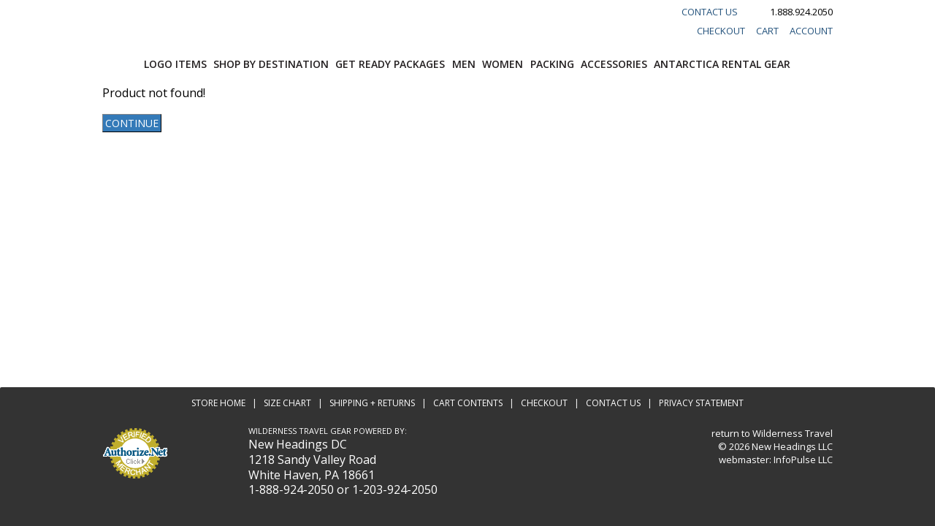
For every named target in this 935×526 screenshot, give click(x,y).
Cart (767, 30)
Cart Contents (468, 403)
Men (464, 64)
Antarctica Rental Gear (722, 64)
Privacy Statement (701, 403)
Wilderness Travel (792, 433)
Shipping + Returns (372, 403)
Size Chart (287, 403)
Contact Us (710, 11)
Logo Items (175, 64)
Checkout (721, 30)
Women (502, 64)
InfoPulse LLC (803, 459)
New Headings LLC (792, 446)
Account (811, 30)
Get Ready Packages (390, 64)
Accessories (614, 64)
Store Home (218, 403)
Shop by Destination (271, 64)
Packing (552, 64)
